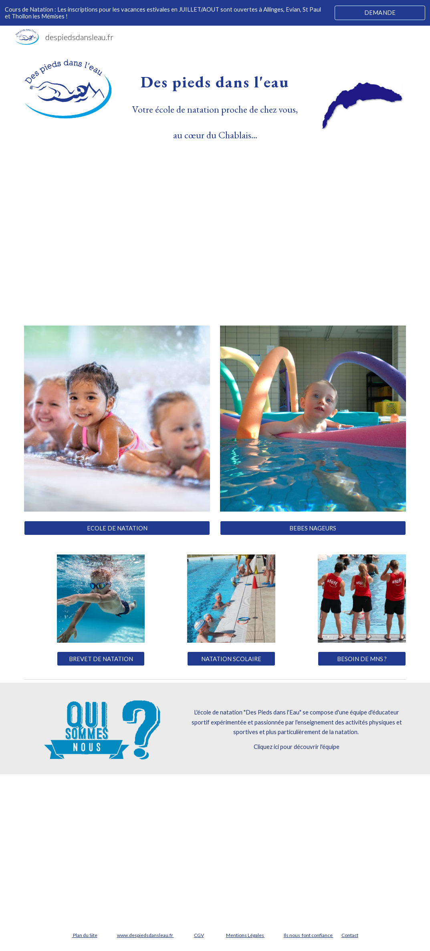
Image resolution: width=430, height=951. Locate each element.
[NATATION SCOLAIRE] (231, 659)
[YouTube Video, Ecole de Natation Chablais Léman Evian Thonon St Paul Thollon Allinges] (215, 230)
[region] (215, 13)
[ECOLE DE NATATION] (117, 528)
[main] (215, 103)
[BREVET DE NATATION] (101, 659)
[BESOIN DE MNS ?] (362, 659)
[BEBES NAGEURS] (313, 528)
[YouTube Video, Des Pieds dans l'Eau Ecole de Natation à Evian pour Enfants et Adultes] (215, 847)
